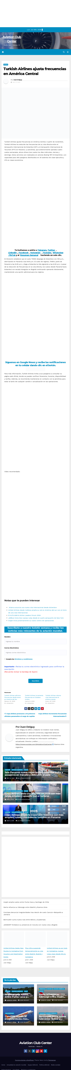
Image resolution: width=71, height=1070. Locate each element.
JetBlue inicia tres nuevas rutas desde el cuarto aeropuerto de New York (36, 618)
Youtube (47, 252)
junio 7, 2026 (12, 964)
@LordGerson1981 (23, 778)
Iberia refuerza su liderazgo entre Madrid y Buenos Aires (25, 849)
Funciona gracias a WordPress (24, 1002)
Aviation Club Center (35, 985)
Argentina (42, 930)
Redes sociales (55, 1006)
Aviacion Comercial (17, 769)
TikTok (12, 255)
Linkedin (12, 252)
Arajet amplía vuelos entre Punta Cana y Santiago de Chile (26, 844)
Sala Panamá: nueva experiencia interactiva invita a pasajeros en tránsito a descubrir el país (34, 773)
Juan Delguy (18, 80)
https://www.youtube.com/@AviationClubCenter (34, 744)
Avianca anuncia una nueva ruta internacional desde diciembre (32, 607)
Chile (25, 933)
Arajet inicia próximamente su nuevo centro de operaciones (31, 621)
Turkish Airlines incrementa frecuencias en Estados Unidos (34, 697)
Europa (41, 933)
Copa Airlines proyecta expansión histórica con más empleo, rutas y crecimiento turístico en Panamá (34, 816)
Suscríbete (16, 1011)
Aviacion (7, 769)
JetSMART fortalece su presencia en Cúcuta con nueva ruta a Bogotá (30, 866)
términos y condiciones (24, 659)
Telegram (42, 250)
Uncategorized (9, 955)
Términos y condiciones (28, 1011)
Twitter (51, 250)
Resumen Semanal (29, 255)
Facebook (23, 252)
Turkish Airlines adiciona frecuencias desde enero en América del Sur (12, 697)
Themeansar (52, 1002)
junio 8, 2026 (12, 942)
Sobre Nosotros (6, 1011)
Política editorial (44, 1006)
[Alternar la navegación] (68, 52)
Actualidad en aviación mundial (16, 1006)
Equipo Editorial (33, 1006)
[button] (64, 52)
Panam (6, 64)
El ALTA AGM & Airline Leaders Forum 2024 (24, 615)
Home (3, 1006)
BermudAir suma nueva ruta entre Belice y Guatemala (24, 861)
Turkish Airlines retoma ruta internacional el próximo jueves (53, 697)
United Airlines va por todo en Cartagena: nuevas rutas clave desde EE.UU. (57, 893)
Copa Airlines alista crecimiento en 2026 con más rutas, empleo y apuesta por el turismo (32, 794)
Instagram (35, 252)
